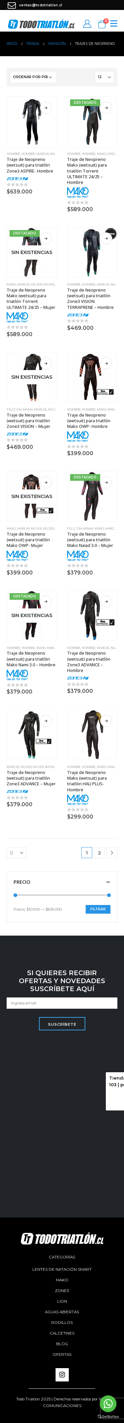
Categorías (62, 1257)
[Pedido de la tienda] (33, 77)
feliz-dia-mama (20, 409)
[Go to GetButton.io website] (108, 1416)
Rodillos (62, 1322)
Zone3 (62, 1290)
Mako (101, 154)
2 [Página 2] (99, 852)
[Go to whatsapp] (108, 1403)
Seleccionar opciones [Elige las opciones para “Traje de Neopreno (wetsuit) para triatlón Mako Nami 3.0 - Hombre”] (46, 601)
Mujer (36, 284)
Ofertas (62, 1354)
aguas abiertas (62, 1312)
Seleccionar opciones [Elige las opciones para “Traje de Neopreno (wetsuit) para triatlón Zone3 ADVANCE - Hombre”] (106, 601)
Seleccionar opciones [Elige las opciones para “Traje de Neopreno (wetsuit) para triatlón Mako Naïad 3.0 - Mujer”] (106, 482)
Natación (53, 767)
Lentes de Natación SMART (62, 1269)
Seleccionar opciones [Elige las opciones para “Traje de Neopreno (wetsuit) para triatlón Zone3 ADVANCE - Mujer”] (46, 721)
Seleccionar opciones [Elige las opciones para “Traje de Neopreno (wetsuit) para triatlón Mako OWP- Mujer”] (46, 482)
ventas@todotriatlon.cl (34, 5)
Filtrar (98, 909)
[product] (32, 122)
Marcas (42, 154)
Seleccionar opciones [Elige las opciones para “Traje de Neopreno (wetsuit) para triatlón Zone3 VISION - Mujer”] (46, 363)
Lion (62, 1301)
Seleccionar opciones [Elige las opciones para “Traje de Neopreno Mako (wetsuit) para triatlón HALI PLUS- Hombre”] (106, 721)
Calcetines (62, 1333)
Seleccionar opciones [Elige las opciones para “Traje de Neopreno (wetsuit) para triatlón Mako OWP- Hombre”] (106, 363)
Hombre (13, 154)
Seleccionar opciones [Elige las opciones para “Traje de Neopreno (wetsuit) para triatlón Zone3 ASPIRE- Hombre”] (46, 108)
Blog (62, 1344)
